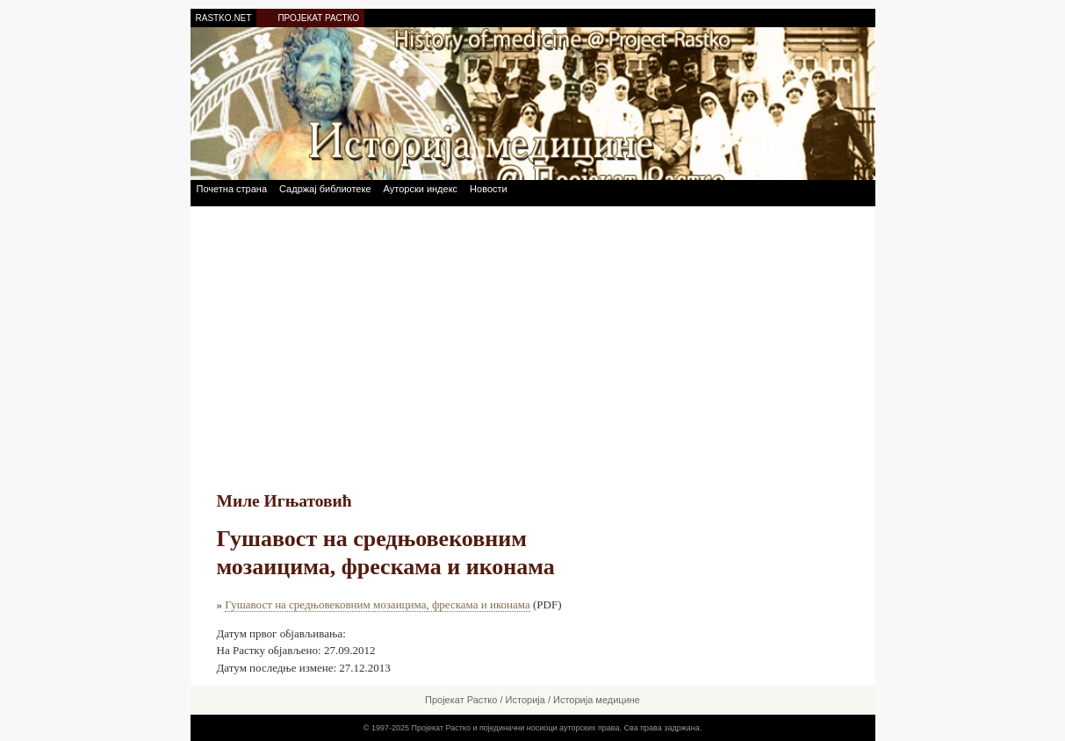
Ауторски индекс (421, 188)
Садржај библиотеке (325, 188)
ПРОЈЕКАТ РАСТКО (318, 18)
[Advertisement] (533, 338)
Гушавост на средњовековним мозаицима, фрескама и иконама (377, 604)
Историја (525, 699)
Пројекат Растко (461, 699)
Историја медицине (596, 699)
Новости (488, 188)
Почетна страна (232, 188)
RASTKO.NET (224, 18)
